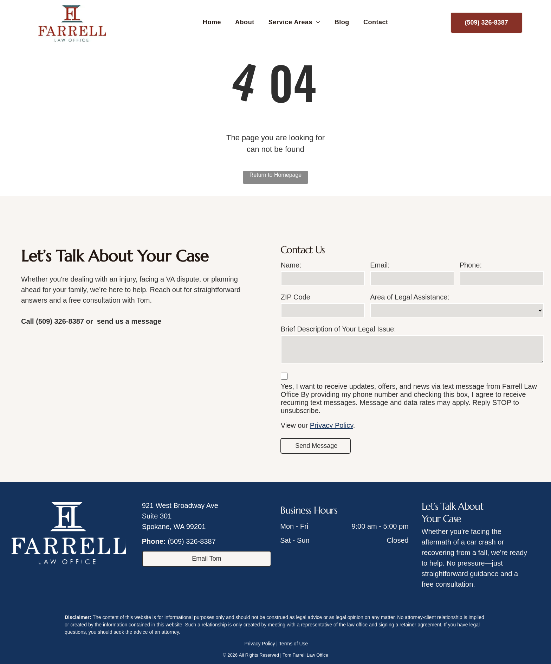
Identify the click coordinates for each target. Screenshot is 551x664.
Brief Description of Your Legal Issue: (338, 329)
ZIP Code (295, 297)
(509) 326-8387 (192, 541)
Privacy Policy (331, 425)
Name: (291, 265)
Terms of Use (293, 643)
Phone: (471, 265)
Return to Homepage (275, 175)
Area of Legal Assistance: (409, 297)
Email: (380, 265)
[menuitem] (212, 22)
